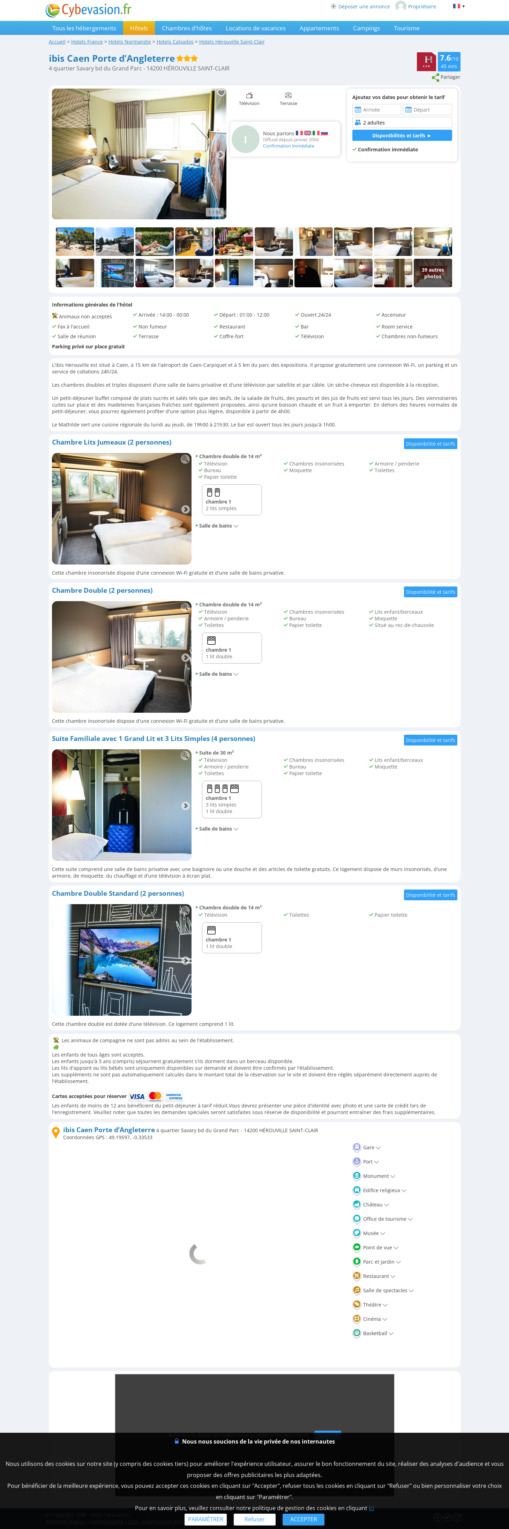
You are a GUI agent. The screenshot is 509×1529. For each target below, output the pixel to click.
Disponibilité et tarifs (430, 443)
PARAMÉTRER (205, 1519)
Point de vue (375, 1247)
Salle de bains (217, 525)
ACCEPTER (303, 1519)
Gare (366, 1147)
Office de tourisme (382, 1219)
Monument (374, 1176)
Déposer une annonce (360, 6)
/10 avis (449, 61)
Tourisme (407, 28)
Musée (369, 1233)
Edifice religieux (379, 1190)
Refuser (255, 1519)
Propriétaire (415, 6)
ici (371, 1508)
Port (365, 1161)
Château (370, 1204)
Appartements (319, 28)
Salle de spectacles (383, 1290)
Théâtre (370, 1304)
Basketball (373, 1333)
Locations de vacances (256, 28)
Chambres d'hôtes (187, 28)
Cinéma (370, 1319)
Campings (366, 28)
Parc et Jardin (376, 1261)
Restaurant (374, 1276)
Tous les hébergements (84, 28)
